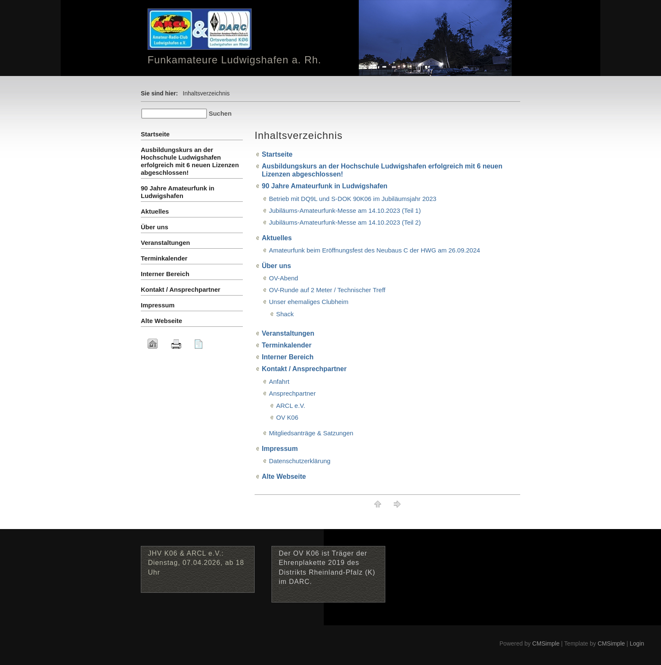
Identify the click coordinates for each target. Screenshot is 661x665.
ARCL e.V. (290, 405)
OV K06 (287, 417)
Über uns (276, 265)
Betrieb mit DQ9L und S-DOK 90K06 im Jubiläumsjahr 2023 (352, 198)
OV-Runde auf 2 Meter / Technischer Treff (327, 289)
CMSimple (546, 643)
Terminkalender (287, 345)
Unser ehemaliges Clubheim (308, 301)
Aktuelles (277, 238)
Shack (285, 314)
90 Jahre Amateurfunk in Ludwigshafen (324, 186)
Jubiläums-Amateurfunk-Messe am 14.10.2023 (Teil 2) (345, 222)
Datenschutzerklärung (299, 460)
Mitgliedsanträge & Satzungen (311, 433)
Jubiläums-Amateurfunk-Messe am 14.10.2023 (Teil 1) (345, 210)
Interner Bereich (288, 357)
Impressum (280, 448)
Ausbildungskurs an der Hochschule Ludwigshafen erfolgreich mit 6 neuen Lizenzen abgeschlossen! (190, 161)
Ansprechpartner (292, 393)
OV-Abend (283, 278)
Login (637, 643)
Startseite (277, 154)
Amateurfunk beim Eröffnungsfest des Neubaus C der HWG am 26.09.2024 (374, 250)
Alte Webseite (284, 476)
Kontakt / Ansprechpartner (304, 368)
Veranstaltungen (288, 333)
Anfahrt (279, 381)
